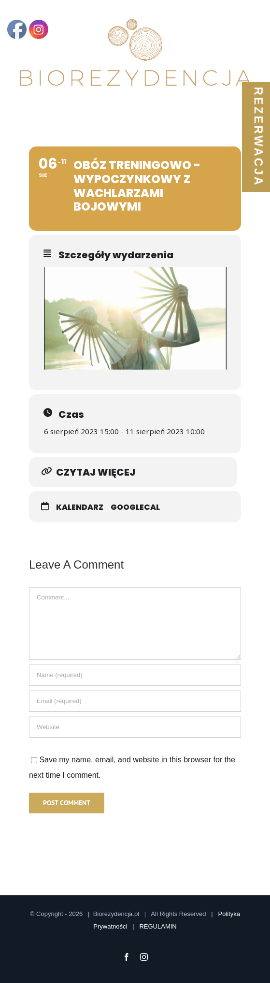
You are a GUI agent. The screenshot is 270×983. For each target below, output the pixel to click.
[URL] (135, 727)
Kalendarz (79, 507)
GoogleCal (135, 507)
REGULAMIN (157, 926)
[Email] (135, 701)
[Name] (135, 675)
